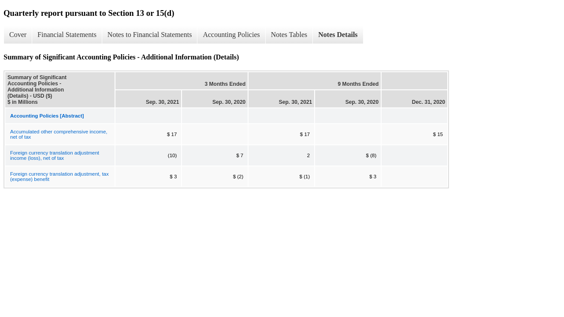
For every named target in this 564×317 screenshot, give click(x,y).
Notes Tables (289, 34)
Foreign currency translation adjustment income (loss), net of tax (54, 155)
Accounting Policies (231, 34)
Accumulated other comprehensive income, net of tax (59, 134)
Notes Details (337, 34)
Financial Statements (66, 34)
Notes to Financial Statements (150, 34)
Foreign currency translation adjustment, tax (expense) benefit (59, 176)
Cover (17, 34)
